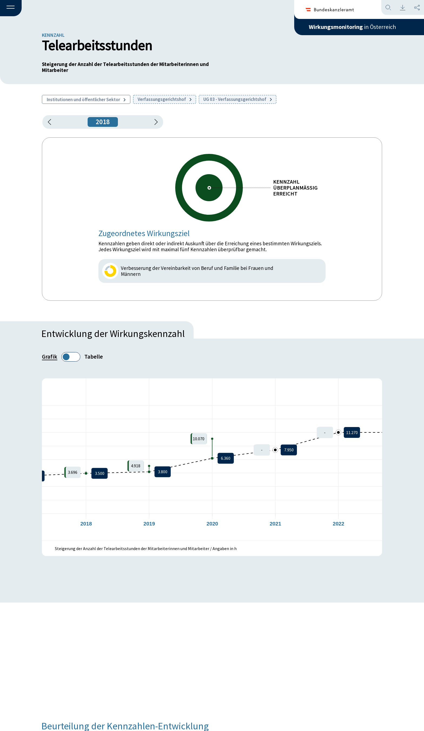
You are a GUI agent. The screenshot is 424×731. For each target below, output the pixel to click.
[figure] (212, 459)
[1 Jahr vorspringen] (154, 122)
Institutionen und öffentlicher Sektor (86, 99)
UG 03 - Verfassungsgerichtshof (237, 99)
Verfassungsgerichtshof (164, 99)
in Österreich (352, 27)
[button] (11, 8)
